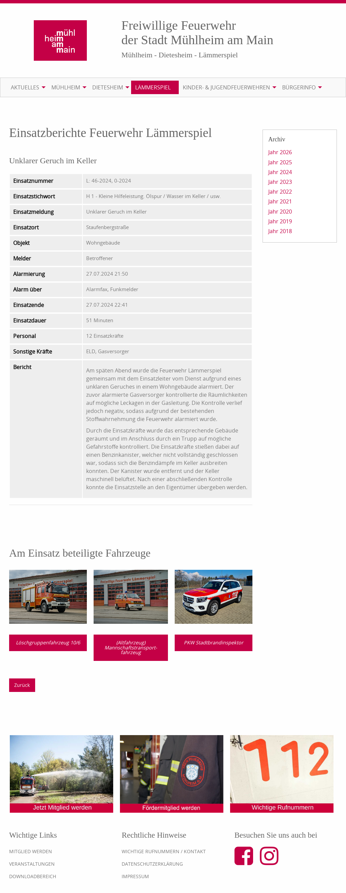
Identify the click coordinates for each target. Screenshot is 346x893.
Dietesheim (107, 87)
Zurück (22, 685)
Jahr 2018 (280, 231)
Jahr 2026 (280, 152)
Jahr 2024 (280, 172)
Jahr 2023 (280, 182)
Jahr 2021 (280, 201)
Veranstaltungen (32, 864)
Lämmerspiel (153, 87)
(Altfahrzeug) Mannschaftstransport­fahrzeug (130, 647)
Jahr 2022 (280, 191)
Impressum (135, 876)
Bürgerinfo (299, 87)
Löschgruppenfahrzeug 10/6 (48, 642)
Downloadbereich (32, 876)
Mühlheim (65, 87)
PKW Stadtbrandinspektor (213, 642)
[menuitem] (27, 87)
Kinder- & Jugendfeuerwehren (226, 87)
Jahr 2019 (280, 221)
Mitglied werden (30, 851)
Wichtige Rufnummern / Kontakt (164, 851)
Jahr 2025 (280, 162)
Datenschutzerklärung (152, 864)
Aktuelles (25, 87)
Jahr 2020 (280, 211)
